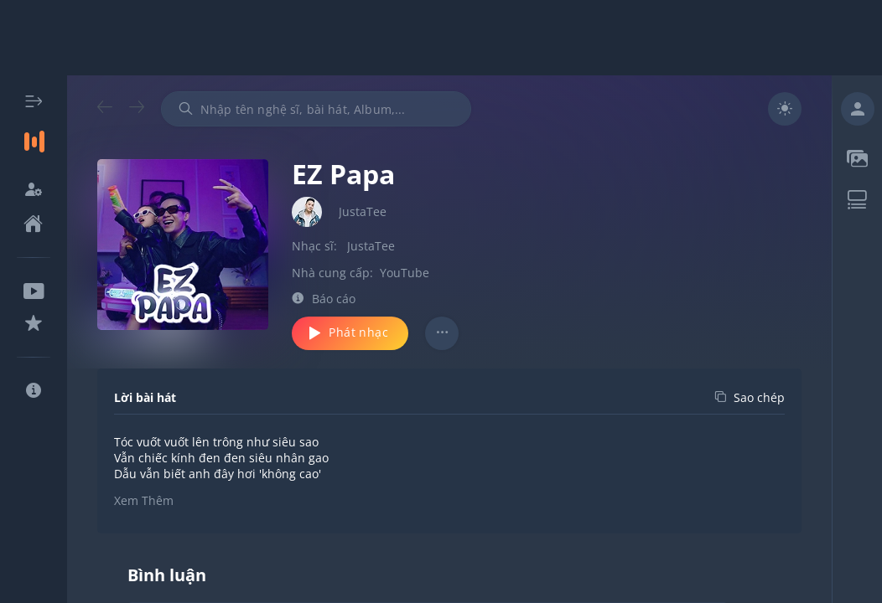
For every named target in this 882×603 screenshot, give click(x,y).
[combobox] (316, 108)
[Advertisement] (441, 37)
